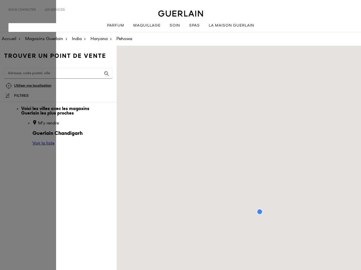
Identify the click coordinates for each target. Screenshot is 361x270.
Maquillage (147, 25)
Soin (175, 25)
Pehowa (124, 39)
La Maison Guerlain (231, 25)
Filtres (21, 96)
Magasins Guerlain (44, 39)
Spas (194, 25)
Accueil (9, 39)
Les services (55, 9)
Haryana (99, 39)
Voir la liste (43, 143)
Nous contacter (22, 9)
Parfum (115, 25)
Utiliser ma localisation (32, 85)
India (77, 39)
